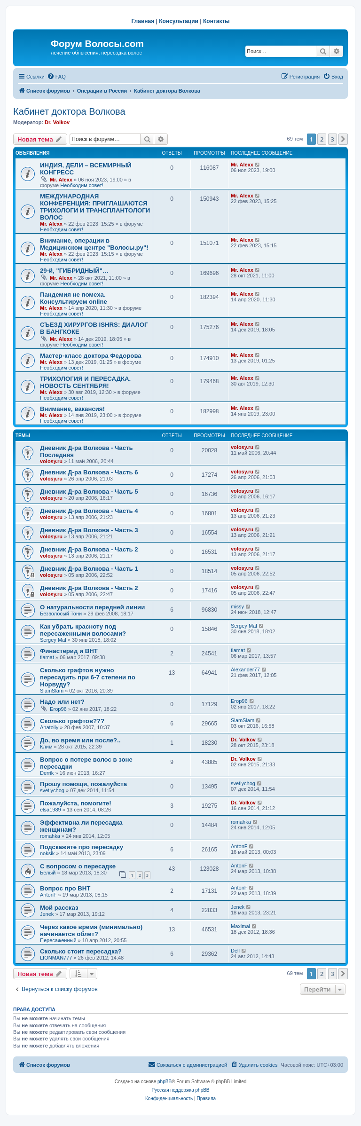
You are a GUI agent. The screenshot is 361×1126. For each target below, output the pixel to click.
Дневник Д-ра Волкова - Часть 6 (89, 472)
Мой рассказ (59, 907)
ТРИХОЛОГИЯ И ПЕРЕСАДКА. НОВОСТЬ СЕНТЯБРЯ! (85, 382)
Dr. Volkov (57, 122)
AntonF (239, 846)
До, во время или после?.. (80, 740)
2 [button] (321, 139)
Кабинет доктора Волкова (69, 111)
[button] (343, 139)
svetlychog (52, 790)
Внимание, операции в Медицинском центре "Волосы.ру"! (94, 244)
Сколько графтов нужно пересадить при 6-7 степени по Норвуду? (87, 677)
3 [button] (332, 139)
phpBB (164, 1081)
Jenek (47, 914)
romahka (50, 836)
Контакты (216, 21)
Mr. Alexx (61, 179)
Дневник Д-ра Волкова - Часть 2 (89, 549)
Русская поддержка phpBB (180, 1090)
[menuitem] (56, 76)
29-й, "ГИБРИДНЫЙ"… (74, 270)
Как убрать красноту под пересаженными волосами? (83, 630)
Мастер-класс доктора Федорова (90, 355)
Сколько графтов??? (72, 720)
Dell (235, 950)
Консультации (178, 21)
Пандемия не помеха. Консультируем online (73, 298)
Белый (47, 872)
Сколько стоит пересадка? (81, 951)
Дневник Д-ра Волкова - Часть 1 (89, 568)
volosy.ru (51, 461)
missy (237, 606)
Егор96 (58, 709)
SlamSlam (51, 690)
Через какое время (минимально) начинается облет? (91, 930)
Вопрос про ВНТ (65, 888)
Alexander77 (245, 669)
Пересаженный (58, 940)
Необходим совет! (81, 185)
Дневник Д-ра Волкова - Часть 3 (89, 530)
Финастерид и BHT (69, 650)
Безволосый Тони (61, 613)
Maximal (240, 926)
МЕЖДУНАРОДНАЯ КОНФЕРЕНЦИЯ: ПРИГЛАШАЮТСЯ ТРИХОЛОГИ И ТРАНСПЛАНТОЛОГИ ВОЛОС (95, 207)
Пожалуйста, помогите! (75, 803)
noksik (47, 853)
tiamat (47, 657)
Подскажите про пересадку (81, 846)
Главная (142, 21)
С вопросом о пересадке (78, 866)
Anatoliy (49, 727)
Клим (46, 746)
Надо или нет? (62, 701)
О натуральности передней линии (92, 607)
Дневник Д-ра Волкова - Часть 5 (89, 491)
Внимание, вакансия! (72, 408)
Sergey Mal (53, 640)
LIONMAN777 (56, 958)
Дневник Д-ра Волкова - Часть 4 (89, 510)
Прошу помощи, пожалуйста (83, 783)
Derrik (47, 773)
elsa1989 (50, 809)
